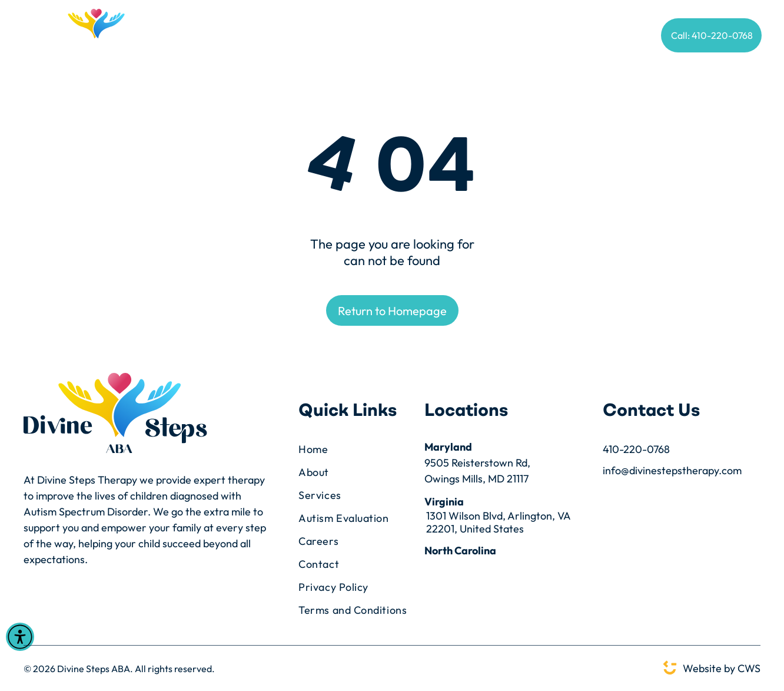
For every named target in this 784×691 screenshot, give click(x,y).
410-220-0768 (636, 449)
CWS (749, 668)
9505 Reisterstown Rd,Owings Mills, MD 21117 (477, 470)
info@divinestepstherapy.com (672, 470)
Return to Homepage (392, 310)
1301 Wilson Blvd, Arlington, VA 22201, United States (498, 522)
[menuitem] (188, 36)
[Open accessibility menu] (20, 637)
